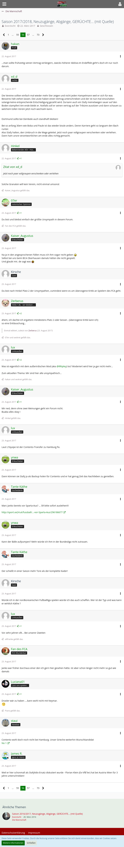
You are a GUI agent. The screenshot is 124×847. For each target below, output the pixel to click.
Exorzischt (10, 25)
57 (28, 34)
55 (17, 34)
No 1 (4, 743)
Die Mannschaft (19, 820)
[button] (4, 4)
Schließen (31, 843)
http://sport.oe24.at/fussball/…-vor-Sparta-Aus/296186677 (32, 512)
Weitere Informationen (13, 843)
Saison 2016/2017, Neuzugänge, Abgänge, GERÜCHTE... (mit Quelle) (47, 813)
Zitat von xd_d (12, 167)
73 (38, 34)
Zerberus (32, 330)
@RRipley (61, 366)
